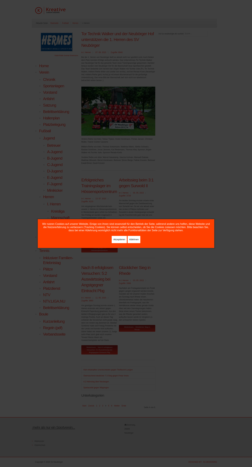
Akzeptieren (119, 239)
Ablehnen (134, 239)
